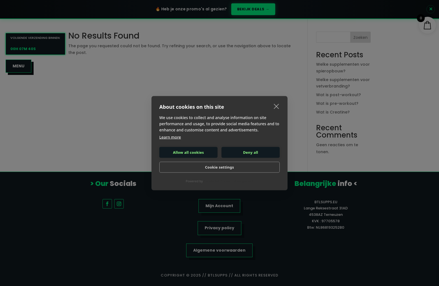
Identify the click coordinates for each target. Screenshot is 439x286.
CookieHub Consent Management (228, 181)
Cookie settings (219, 167)
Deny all (250, 152)
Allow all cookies (188, 152)
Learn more (170, 137)
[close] (276, 105)
